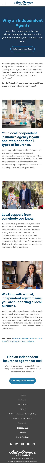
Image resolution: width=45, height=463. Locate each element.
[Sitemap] (22, 432)
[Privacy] (22, 409)
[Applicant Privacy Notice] (22, 418)
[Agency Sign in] (22, 428)
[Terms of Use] (22, 404)
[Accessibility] (22, 423)
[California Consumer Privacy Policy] (22, 414)
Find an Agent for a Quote (22, 49)
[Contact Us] (22, 400)
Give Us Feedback (22, 437)
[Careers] (22, 395)
